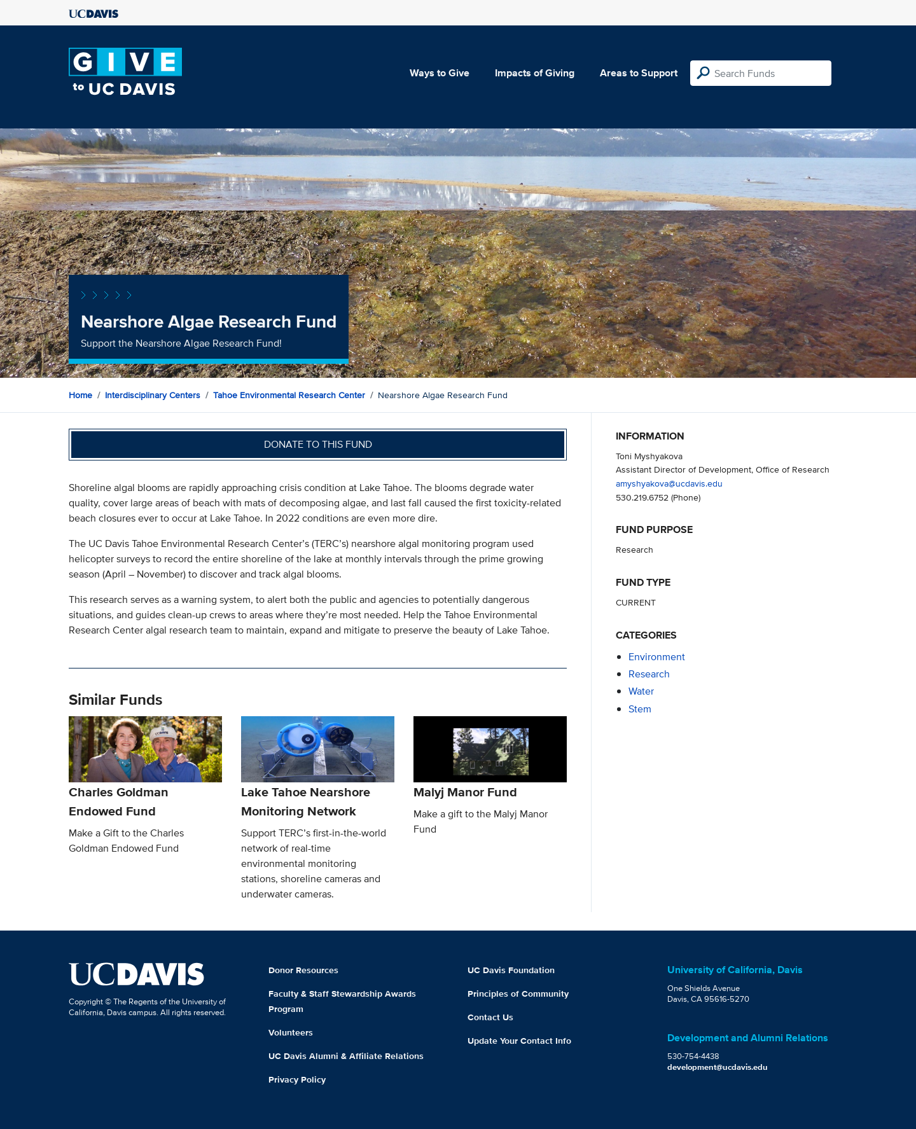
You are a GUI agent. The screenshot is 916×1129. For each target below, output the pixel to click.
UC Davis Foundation (511, 970)
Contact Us (490, 1017)
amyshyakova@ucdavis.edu (669, 483)
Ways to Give (439, 73)
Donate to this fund (318, 444)
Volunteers (290, 1032)
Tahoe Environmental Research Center (289, 395)
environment (656, 656)
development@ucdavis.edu (717, 1067)
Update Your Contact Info (519, 1040)
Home (80, 395)
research (649, 674)
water (641, 691)
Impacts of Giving (534, 73)
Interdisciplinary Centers (152, 395)
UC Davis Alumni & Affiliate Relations (346, 1055)
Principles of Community (518, 993)
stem (639, 709)
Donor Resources (303, 970)
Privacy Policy (297, 1079)
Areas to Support (638, 73)
